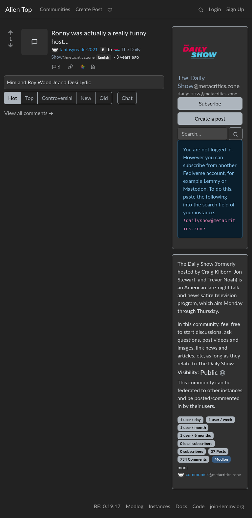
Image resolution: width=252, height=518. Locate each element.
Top (29, 98)
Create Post (88, 9)
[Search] (202, 133)
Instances (159, 506)
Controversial (57, 98)
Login (215, 9)
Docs (181, 506)
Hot (12, 98)
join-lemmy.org (227, 506)
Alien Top (18, 9)
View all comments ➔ (28, 113)
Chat (127, 98)
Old (103, 98)
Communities (55, 9)
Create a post (210, 118)
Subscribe (210, 103)
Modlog (221, 459)
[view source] (93, 66)
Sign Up (235, 9)
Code (199, 506)
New (85, 98)
